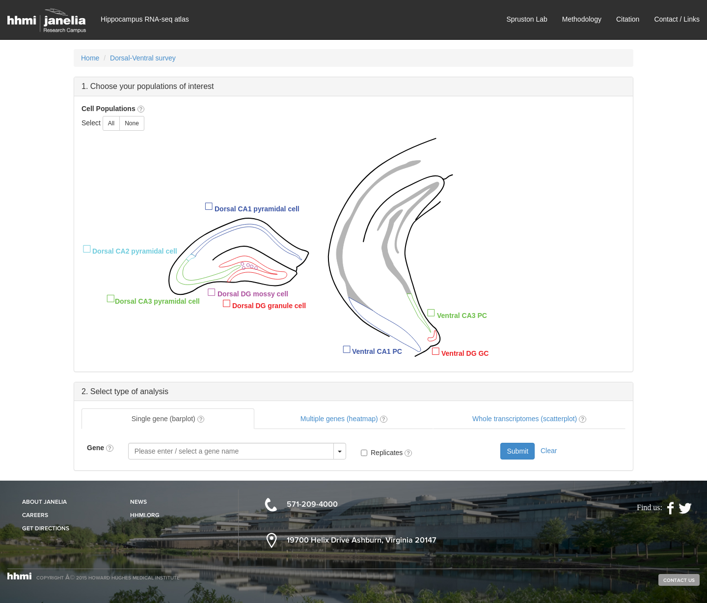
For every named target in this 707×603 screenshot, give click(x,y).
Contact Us (679, 580)
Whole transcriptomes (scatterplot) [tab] (529, 419)
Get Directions (45, 528)
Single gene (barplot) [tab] (168, 419)
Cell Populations (113, 109)
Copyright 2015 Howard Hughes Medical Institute (108, 577)
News (138, 501)
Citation (627, 19)
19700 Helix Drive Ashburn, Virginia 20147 (361, 540)
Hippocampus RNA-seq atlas (145, 19)
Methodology (581, 19)
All (111, 123)
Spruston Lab (526, 19)
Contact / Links (677, 19)
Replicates (391, 453)
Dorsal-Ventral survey (143, 58)
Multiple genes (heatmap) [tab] (343, 419)
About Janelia (44, 501)
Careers (35, 515)
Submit (517, 451)
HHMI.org (145, 515)
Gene (100, 448)
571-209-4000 (312, 504)
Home (90, 58)
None (132, 123)
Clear (549, 451)
